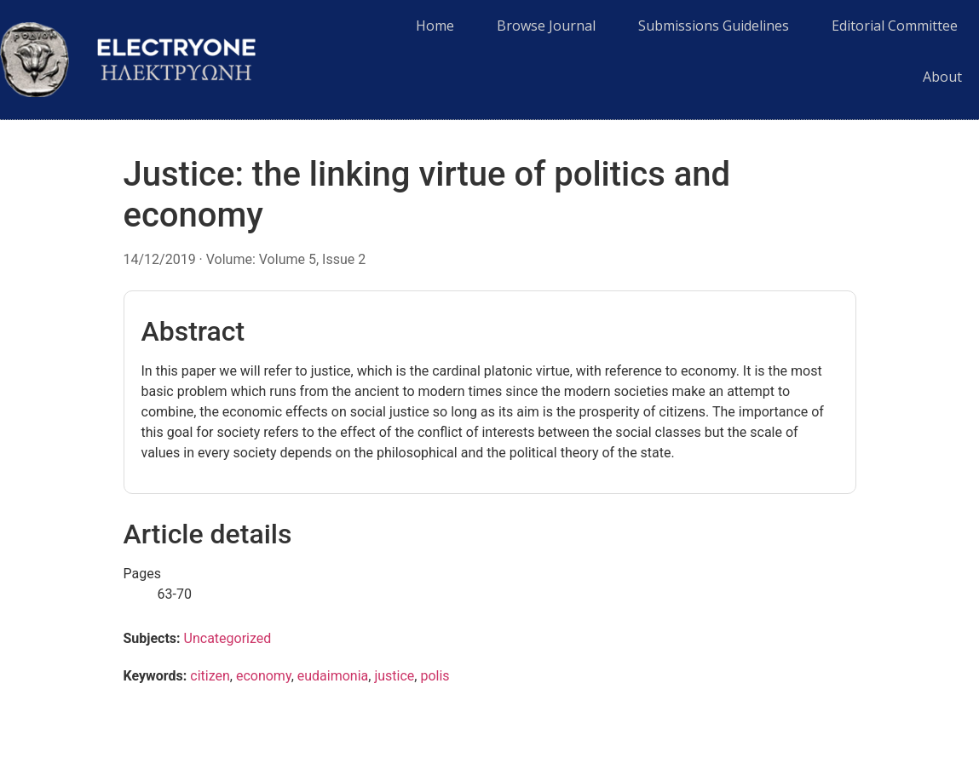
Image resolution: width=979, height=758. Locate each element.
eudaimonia (333, 676)
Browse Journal (546, 25)
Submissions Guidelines (713, 25)
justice (394, 676)
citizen (210, 676)
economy (263, 676)
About (942, 76)
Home (435, 25)
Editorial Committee (895, 25)
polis (434, 676)
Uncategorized (228, 638)
